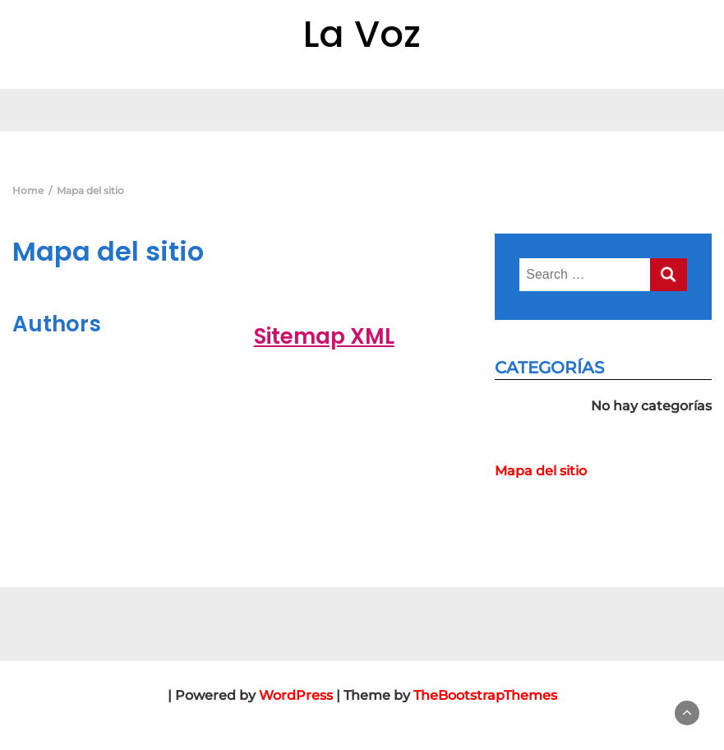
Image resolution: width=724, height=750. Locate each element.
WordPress (296, 695)
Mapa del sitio (541, 471)
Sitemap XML (324, 336)
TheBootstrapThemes (485, 695)
